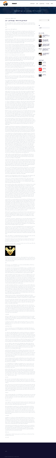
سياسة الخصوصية (42, 3)
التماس (37, 3)
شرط (22, 11)
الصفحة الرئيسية (17, 11)
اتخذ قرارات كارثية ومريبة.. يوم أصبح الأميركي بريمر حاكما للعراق (46, 54)
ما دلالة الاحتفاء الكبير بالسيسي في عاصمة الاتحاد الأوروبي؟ (46, 36)
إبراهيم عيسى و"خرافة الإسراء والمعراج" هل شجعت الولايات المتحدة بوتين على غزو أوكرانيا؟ (46, 40)
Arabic (52, 3)
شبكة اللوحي (44, 62)
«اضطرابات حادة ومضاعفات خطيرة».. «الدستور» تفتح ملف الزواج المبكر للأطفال (46, 45)
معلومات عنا (47, 3)
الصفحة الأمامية (32, 3)
